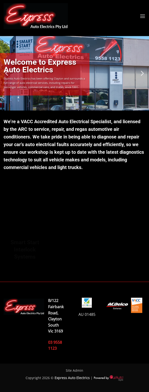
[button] (142, 16)
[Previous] (7, 73)
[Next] (142, 73)
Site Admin (74, 370)
